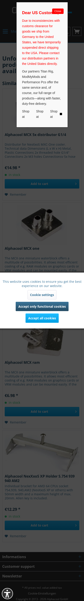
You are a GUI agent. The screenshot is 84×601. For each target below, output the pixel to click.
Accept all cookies (42, 318)
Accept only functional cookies (42, 306)
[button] (7, 593)
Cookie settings (42, 295)
